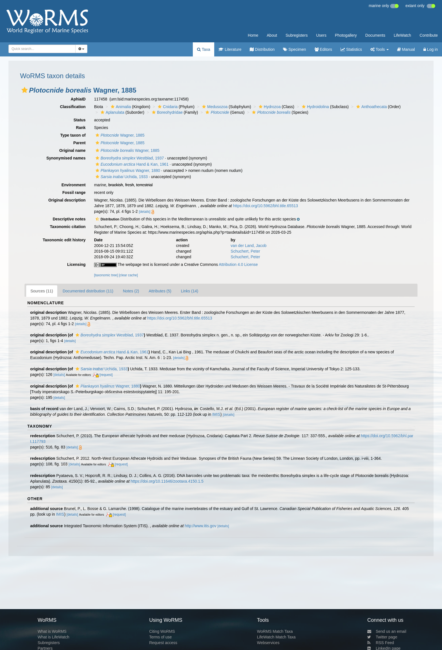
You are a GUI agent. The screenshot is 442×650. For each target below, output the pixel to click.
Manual (406, 49)
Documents (375, 35)
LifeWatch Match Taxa (276, 637)
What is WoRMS (51, 631)
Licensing (76, 264)
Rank (80, 127)
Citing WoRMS (162, 631)
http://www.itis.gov (200, 526)
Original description (66, 200)
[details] (144, 212)
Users (321, 35)
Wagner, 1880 (127, 170)
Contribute (428, 35)
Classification (73, 106)
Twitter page (382, 637)
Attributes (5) (160, 291)
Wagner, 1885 (119, 135)
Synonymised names (65, 158)
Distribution (262, 49)
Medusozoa (214, 106)
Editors (323, 49)
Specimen (294, 49)
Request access (163, 642)
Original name (72, 150)
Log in (430, 49)
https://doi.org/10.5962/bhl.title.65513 (265, 205)
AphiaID (78, 99)
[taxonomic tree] (106, 275)
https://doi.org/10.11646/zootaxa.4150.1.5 (167, 481)
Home (253, 35)
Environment (73, 185)
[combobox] (42, 49)
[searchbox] (41, 49)
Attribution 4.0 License (238, 264)
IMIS (216, 414)
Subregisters (297, 35)
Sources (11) (41, 291)
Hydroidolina (314, 106)
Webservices (268, 642)
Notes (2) (131, 291)
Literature (229, 49)
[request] (106, 375)
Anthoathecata (371, 106)
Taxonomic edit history (64, 240)
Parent (79, 143)
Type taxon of (73, 135)
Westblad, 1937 (129, 158)
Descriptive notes (69, 219)
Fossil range (73, 192)
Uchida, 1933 (121, 176)
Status (80, 120)
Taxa (203, 49)
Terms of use (160, 637)
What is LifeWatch (53, 637)
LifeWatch (402, 35)
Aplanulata (111, 112)
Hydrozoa (269, 106)
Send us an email (386, 631)
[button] (24, 90)
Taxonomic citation (68, 226)
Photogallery (346, 35)
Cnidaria (167, 106)
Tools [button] (379, 49)
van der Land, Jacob (248, 245)
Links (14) (189, 291)
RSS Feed (380, 642)
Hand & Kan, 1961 (131, 164)
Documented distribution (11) (88, 291)
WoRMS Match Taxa (275, 631)
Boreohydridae (167, 112)
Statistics (351, 49)
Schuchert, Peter (245, 251)
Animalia (120, 106)
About (272, 35)
